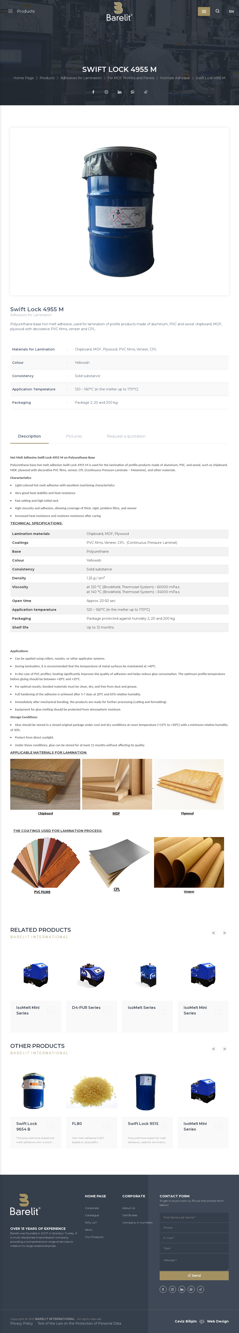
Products (22, 11)
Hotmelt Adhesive (175, 78)
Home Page (24, 78)
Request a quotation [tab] (126, 436)
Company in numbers (137, 1222)
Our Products (94, 1237)
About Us (128, 1208)
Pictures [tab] (74, 436)
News (88, 1229)
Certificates (129, 1215)
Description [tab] (29, 436)
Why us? (91, 1222)
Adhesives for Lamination (81, 78)
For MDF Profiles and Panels (131, 78)
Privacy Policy (21, 1323)
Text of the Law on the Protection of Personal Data (79, 1323)
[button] (217, 11)
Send (194, 1275)
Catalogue (92, 1215)
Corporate (92, 1208)
